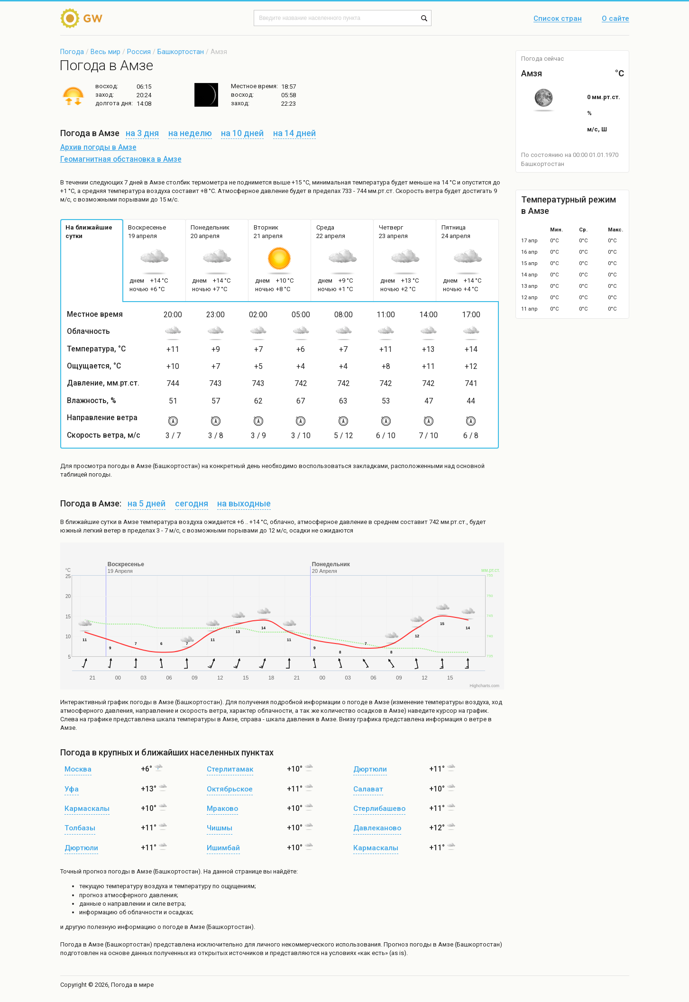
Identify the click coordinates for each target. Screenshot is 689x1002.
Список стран (557, 19)
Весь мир (105, 51)
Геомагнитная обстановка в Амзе (121, 159)
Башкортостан (180, 51)
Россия (139, 51)
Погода (72, 51)
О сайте (615, 19)
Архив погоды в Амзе (98, 147)
